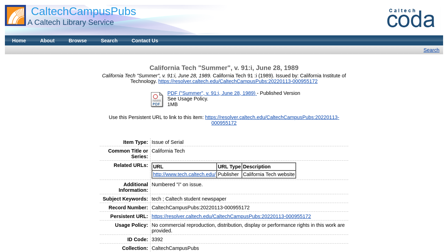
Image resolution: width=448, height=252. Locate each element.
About (47, 40)
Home (19, 40)
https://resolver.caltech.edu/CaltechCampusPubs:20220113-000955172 (237, 81)
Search (109, 40)
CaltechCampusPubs (83, 11)
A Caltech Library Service (70, 22)
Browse (78, 40)
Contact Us (145, 40)
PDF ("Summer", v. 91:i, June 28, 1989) (212, 93)
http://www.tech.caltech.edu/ (184, 174)
